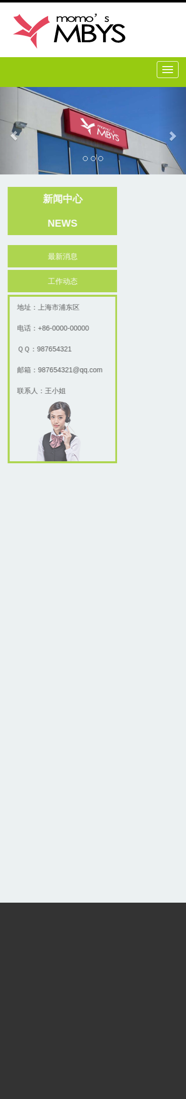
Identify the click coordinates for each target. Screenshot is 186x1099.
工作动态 (63, 281)
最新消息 (63, 256)
